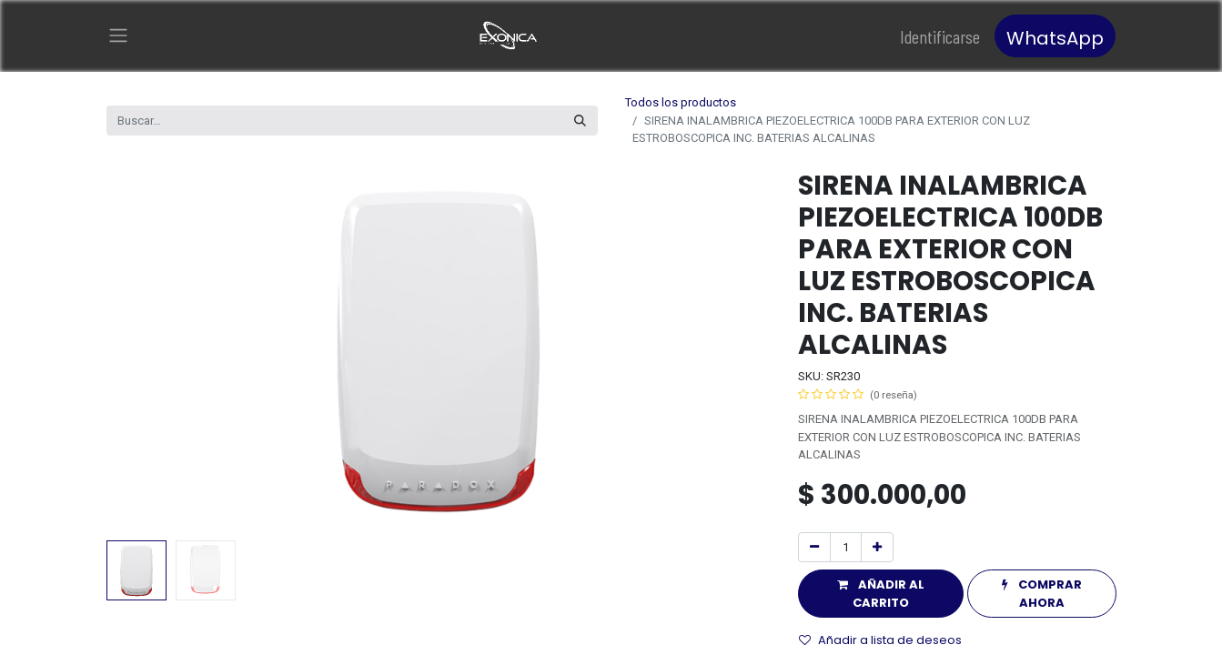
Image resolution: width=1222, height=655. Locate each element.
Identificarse (940, 36)
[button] (881, 593)
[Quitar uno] (814, 547)
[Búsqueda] (580, 121)
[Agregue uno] (877, 547)
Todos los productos (680, 102)
